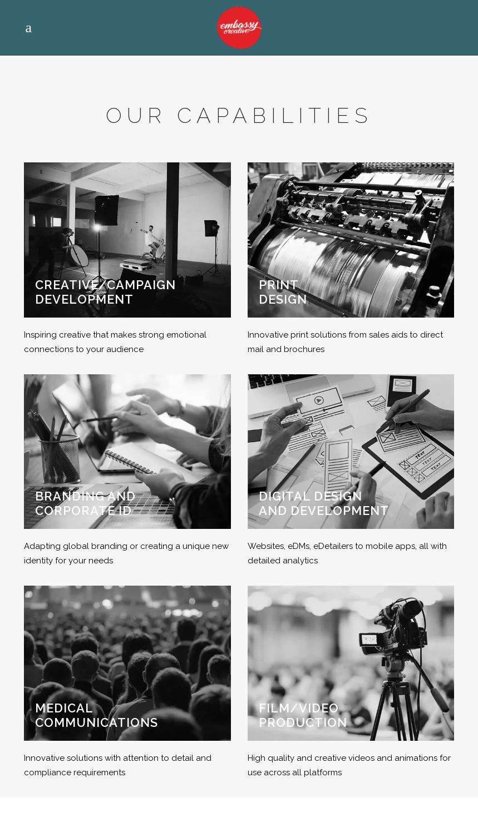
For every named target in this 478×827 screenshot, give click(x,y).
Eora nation (200, 807)
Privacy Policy (189, 817)
